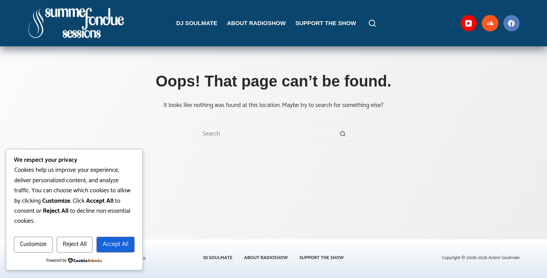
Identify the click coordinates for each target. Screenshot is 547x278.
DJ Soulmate (196, 23)
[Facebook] (511, 23)
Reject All (74, 244)
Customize (33, 244)
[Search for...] (265, 133)
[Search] (372, 23)
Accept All (115, 244)
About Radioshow (256, 23)
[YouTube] (469, 23)
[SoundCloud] (490, 23)
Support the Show (325, 23)
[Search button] (343, 133)
